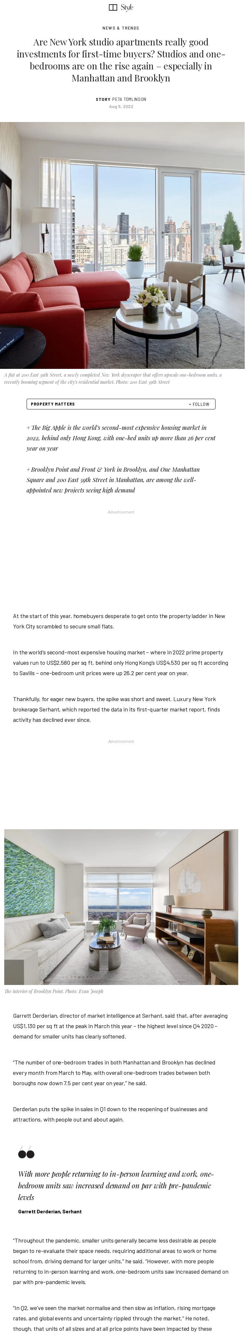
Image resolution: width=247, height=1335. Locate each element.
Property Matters (53, 404)
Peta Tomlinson (129, 99)
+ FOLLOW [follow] (199, 404)
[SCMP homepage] (113, 7)
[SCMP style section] (127, 7)
